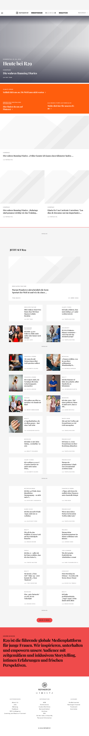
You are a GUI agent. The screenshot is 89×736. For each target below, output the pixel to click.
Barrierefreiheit (44, 709)
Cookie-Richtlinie (44, 707)
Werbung (15, 707)
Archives (44, 711)
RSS (44, 713)
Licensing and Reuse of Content (15, 713)
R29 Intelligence (15, 711)
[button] (79, 15)
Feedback (15, 709)
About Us (15, 702)
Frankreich (73, 707)
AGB (44, 702)
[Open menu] (2, 12)
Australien (73, 709)
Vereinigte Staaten (73, 704)
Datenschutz (44, 704)
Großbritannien (74, 702)
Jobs (15, 704)
